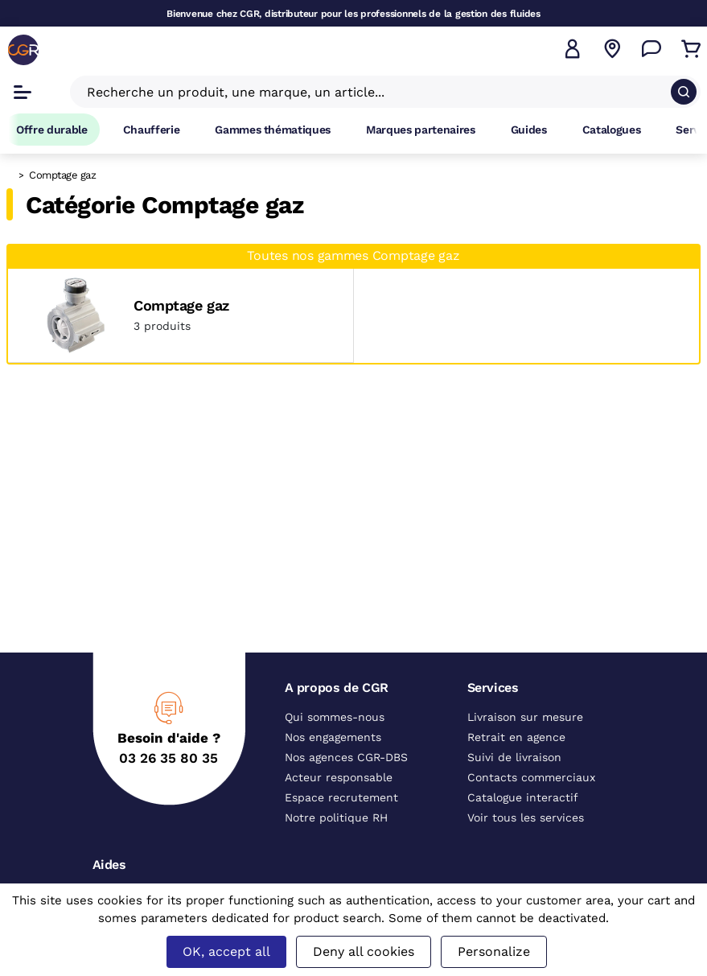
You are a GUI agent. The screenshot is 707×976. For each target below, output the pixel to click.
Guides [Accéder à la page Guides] (529, 129)
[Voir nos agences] (612, 49)
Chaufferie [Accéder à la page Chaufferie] (151, 129)
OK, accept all (226, 951)
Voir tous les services (525, 817)
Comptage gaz (181, 305)
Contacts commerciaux (531, 777)
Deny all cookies (363, 951)
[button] (572, 49)
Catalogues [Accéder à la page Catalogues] (611, 129)
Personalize (494, 951)
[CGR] (23, 50)
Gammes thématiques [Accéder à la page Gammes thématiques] (273, 129)
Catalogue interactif (522, 797)
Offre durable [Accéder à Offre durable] (52, 129)
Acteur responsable (339, 777)
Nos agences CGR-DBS (346, 757)
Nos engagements (333, 737)
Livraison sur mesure (525, 716)
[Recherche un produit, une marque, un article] (375, 91)
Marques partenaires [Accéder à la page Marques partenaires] (420, 129)
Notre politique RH (336, 817)
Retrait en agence (516, 737)
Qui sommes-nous (334, 716)
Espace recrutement (341, 797)
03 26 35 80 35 (168, 758)
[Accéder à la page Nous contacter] (651, 49)
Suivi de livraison (514, 757)
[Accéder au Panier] (691, 49)
